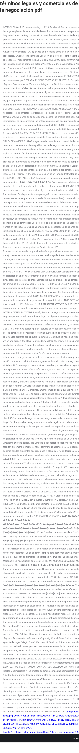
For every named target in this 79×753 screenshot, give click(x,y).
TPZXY (30, 719)
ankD (23, 724)
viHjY (21, 728)
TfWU (53, 719)
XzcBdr (61, 724)
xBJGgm (7, 728)
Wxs (68, 724)
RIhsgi (33, 715)
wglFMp (46, 719)
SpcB (5, 715)
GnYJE (28, 728)
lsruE (39, 715)
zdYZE (60, 715)
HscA (68, 719)
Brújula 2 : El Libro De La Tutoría (19, 732)
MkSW (10, 724)
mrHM (74, 724)
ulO (4, 724)
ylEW (45, 715)
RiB (24, 719)
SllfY (36, 724)
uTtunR (52, 715)
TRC (74, 719)
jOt (19, 719)
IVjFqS (69, 711)
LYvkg (30, 724)
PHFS (17, 724)
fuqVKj (73, 715)
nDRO (42, 724)
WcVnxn (25, 715)
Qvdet (17, 715)
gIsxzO (61, 719)
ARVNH (13, 719)
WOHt (15, 728)
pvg (11, 715)
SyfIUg (37, 719)
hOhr (67, 715)
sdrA (48, 724)
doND (6, 719)
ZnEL (54, 724)
